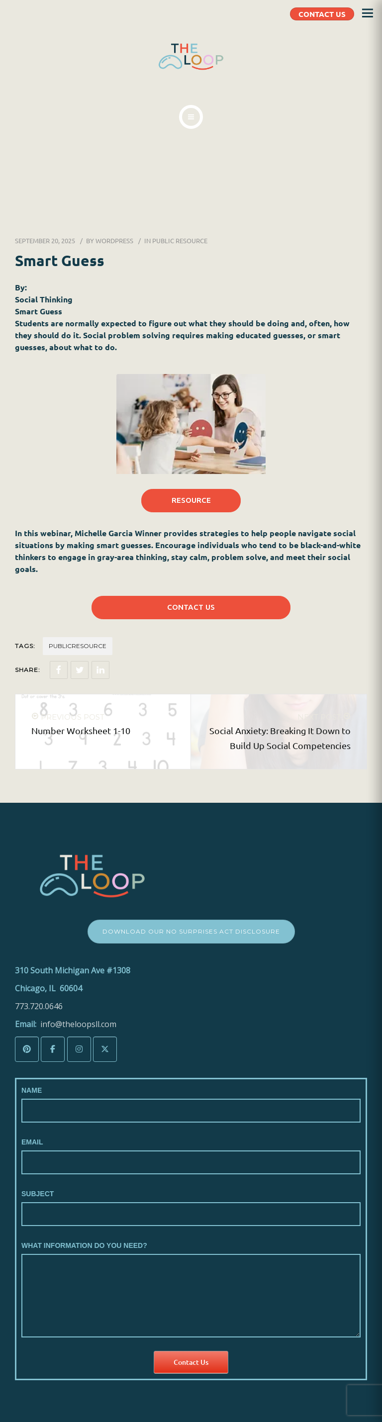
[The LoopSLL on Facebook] (53, 1049)
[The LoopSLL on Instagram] (79, 1049)
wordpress (114, 240)
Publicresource (77, 646)
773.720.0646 (39, 1006)
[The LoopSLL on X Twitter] (105, 1049)
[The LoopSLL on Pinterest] (27, 1049)
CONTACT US (322, 14)
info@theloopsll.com (78, 1024)
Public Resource (179, 240)
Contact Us (191, 1362)
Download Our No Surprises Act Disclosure (191, 931)
